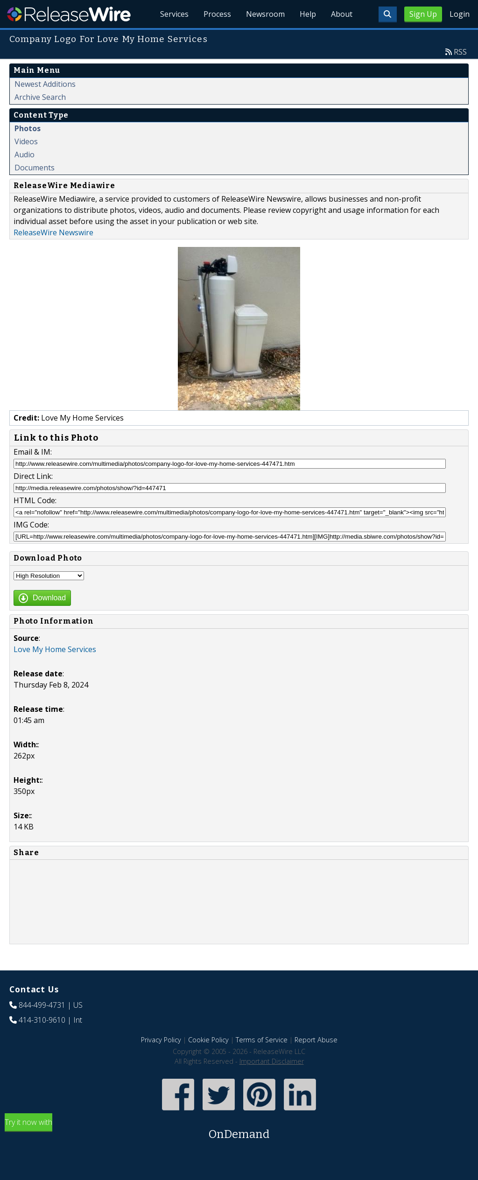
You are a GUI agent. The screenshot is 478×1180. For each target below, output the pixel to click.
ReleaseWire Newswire (53, 232)
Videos (26, 141)
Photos (27, 128)
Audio (24, 154)
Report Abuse (316, 1039)
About (341, 14)
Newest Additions (45, 84)
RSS (460, 52)
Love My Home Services (55, 649)
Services (174, 14)
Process (217, 14)
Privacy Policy (161, 1039)
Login (460, 14)
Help (308, 14)
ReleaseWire (69, 14)
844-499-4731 (42, 1005)
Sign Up (423, 14)
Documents (34, 167)
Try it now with (239, 1130)
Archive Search (40, 97)
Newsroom (265, 14)
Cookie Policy (208, 1039)
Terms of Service (262, 1039)
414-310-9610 (42, 1020)
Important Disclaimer (271, 1061)
